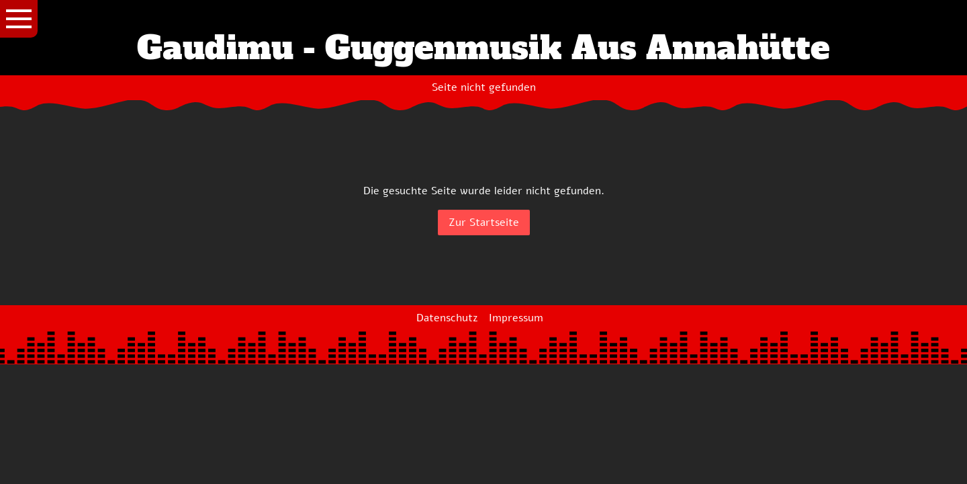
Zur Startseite (484, 222)
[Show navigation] (19, 19)
